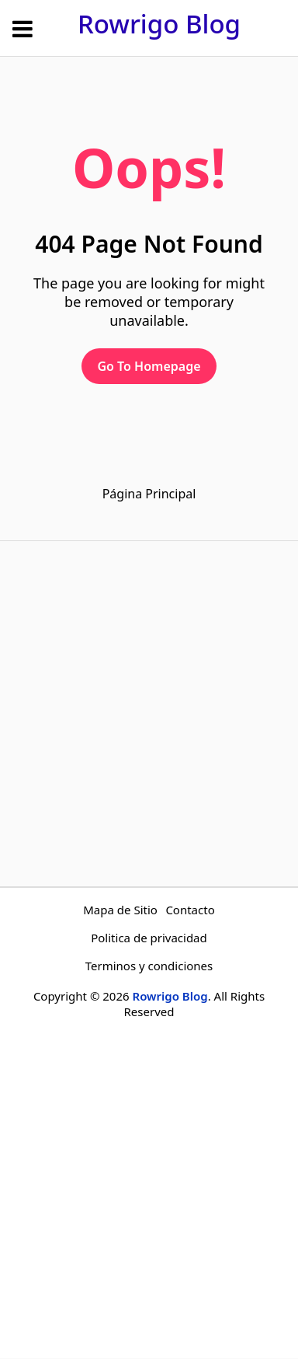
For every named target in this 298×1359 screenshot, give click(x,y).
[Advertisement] (149, 713)
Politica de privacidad (149, 937)
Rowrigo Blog (159, 23)
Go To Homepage (148, 366)
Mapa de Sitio (120, 909)
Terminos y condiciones (149, 965)
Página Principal (149, 493)
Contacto (189, 909)
